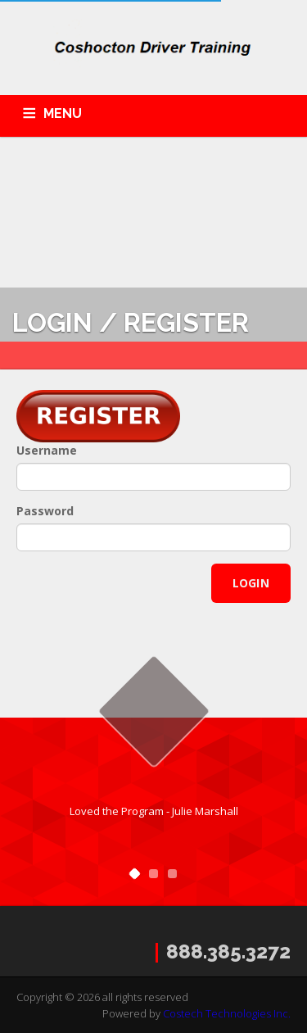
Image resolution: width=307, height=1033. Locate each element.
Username (46, 450)
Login (251, 583)
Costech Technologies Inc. (227, 1013)
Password (45, 511)
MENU (62, 113)
